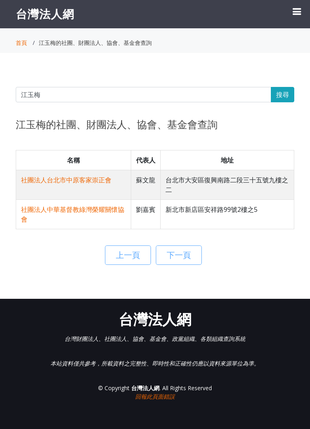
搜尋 (282, 94)
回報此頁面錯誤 (155, 396)
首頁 (21, 42)
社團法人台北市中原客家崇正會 (66, 179)
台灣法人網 (45, 13)
